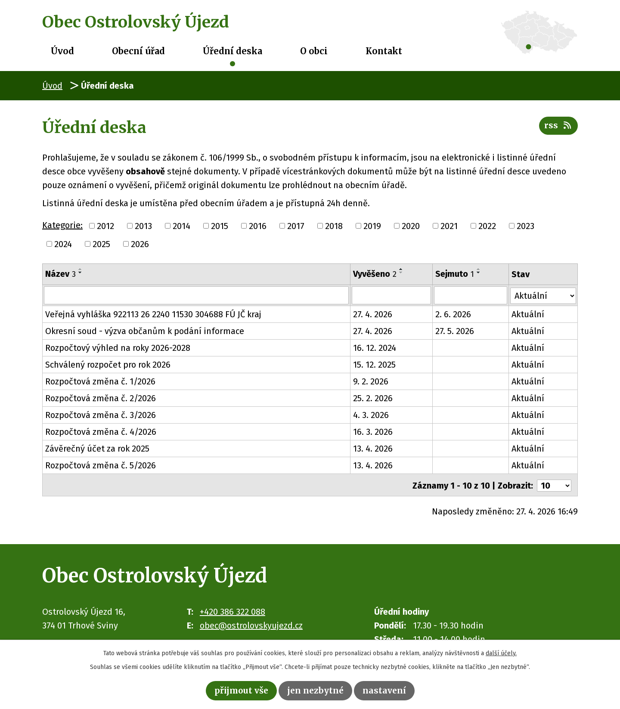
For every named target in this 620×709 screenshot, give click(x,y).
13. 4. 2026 (373, 448)
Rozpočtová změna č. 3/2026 (100, 415)
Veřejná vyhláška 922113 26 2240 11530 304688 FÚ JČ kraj (153, 314)
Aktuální (528, 314)
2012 (105, 226)
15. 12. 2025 (374, 364)
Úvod (62, 51)
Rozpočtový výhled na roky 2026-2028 (117, 348)
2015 (219, 226)
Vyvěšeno (375, 274)
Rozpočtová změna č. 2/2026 (100, 398)
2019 (372, 226)
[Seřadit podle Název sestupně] (80, 272)
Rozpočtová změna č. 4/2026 (100, 432)
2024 (63, 244)
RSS (558, 126)
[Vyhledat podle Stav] (543, 294)
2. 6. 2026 (453, 314)
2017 (295, 226)
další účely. (501, 652)
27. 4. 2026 (372, 314)
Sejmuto (455, 274)
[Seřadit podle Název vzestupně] (80, 269)
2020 (411, 226)
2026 (140, 244)
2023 (525, 226)
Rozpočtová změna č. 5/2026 (100, 465)
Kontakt (384, 51)
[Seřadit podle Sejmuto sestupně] (479, 272)
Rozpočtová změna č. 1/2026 (100, 381)
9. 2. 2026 (370, 381)
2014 (181, 226)
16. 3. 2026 (373, 432)
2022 (487, 226)
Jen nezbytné (316, 690)
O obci (314, 51)
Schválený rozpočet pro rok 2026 (107, 364)
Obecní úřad (138, 51)
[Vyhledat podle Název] (196, 295)
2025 (101, 244)
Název (60, 274)
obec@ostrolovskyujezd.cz (251, 624)
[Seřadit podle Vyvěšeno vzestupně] (401, 269)
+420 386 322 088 (232, 610)
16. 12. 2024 (374, 348)
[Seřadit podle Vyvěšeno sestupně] (401, 272)
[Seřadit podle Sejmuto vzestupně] (479, 269)
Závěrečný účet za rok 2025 (97, 448)
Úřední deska (232, 51)
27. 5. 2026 (455, 331)
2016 (258, 226)
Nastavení (386, 690)
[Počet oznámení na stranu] (554, 484)
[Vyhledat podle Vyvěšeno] (391, 295)
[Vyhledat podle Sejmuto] (470, 295)
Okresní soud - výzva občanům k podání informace (144, 331)
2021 (449, 226)
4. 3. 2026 (371, 415)
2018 (334, 226)
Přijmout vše (240, 690)
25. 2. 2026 (373, 398)
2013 (143, 226)
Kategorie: (62, 225)
